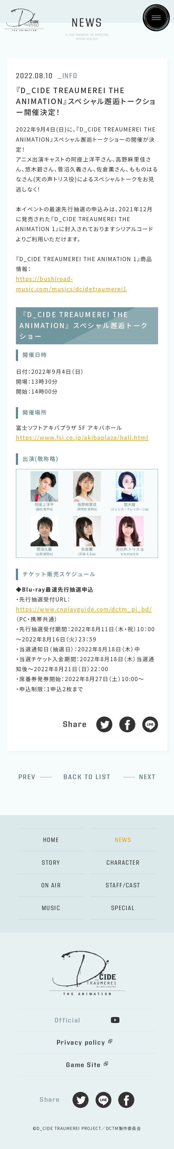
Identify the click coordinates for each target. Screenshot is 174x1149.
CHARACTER (123, 863)
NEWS (123, 840)
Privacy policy (81, 1042)
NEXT (147, 777)
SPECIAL (123, 908)
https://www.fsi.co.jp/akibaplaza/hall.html (82, 437)
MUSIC (51, 908)
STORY (51, 863)
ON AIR (51, 885)
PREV (27, 777)
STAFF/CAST (123, 885)
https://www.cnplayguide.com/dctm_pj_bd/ (84, 609)
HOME (51, 840)
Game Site (83, 1065)
